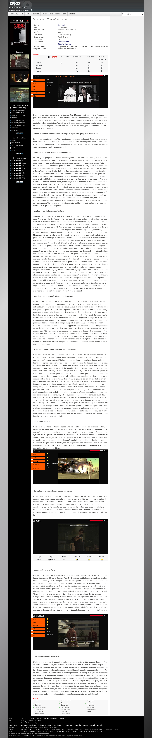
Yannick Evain (21, 735)
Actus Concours (48, 731)
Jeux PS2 (78, 725)
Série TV (38, 718)
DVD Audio (38, 729)
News (51, 14)
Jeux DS (92, 725)
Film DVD (24, 718)
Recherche (72, 14)
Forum (64, 14)
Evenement (108, 729)
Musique (31, 718)
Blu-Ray (23, 721)
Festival (101, 729)
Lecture (70, 729)
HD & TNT (24, 727)
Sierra (48, 79)
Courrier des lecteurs (90, 729)
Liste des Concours (35, 731)
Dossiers (46, 729)
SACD (31, 729)
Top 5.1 (64, 729)
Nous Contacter (97, 731)
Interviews (24, 729)
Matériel (57, 14)
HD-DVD (30, 721)
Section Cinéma (26, 723)
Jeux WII (85, 725)
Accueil (12, 14)
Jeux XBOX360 (46, 725)
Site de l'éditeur (63, 42)
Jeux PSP (100, 725)
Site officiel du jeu (64, 44)
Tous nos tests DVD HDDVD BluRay (66, 731)
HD (17, 14)
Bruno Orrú (39, 735)
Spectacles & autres (57, 718)
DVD (22, 14)
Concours (44, 14)
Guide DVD (78, 729)
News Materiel (43, 727)
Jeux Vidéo (62, 25)
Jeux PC (61, 725)
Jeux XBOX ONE (26, 725)
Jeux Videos (36, 14)
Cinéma (28, 14)
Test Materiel (39, 721)
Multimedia (53, 727)
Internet (116, 729)
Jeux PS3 (36, 725)
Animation (46, 718)
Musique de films (38, 723)
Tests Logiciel (55, 729)
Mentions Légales (85, 731)
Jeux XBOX (69, 725)
